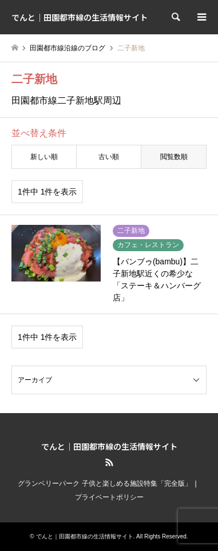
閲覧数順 (174, 157)
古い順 (108, 157)
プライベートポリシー (109, 497)
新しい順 (44, 157)
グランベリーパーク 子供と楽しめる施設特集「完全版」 (104, 483)
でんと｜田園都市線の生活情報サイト (109, 446)
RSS (109, 462)
